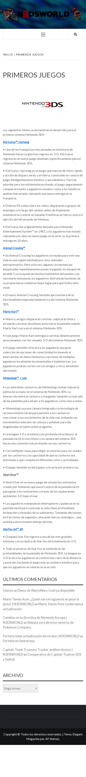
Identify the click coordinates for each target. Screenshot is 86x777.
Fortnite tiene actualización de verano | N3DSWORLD (41, 636)
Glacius (8, 590)
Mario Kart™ (11, 311)
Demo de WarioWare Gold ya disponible (46, 590)
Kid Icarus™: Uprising (16, 142)
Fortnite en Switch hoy (19, 641)
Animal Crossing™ (14, 248)
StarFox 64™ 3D (13, 529)
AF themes (52, 739)
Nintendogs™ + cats (15, 378)
